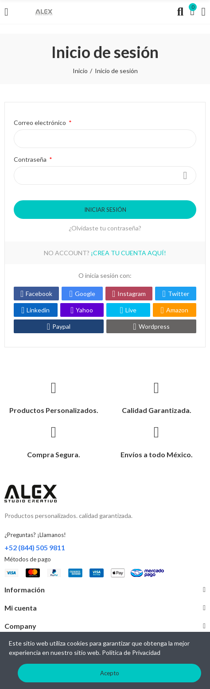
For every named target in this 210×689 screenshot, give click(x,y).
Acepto (109, 673)
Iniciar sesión (105, 209)
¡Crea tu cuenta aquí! (128, 253)
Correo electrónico (40, 122)
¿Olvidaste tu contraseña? (105, 228)
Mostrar (185, 175)
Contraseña (31, 159)
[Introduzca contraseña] (105, 175)
